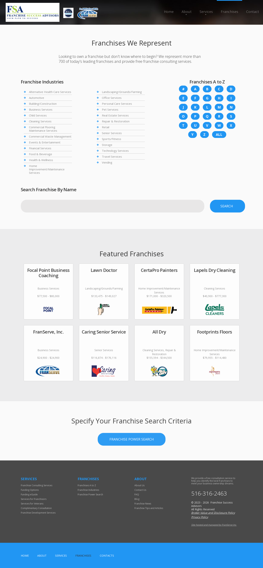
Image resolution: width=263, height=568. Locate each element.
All (219, 134)
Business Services (40, 109)
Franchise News (142, 503)
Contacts (107, 555)
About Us (139, 485)
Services (206, 11)
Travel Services (112, 156)
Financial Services (40, 148)
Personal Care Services (117, 103)
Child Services (38, 115)
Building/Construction (43, 103)
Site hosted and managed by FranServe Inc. (214, 524)
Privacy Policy (199, 517)
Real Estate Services (115, 115)
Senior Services (112, 133)
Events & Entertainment (44, 142)
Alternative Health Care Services (50, 92)
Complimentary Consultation (36, 508)
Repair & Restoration (116, 121)
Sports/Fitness (111, 139)
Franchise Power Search (131, 460)
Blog (136, 499)
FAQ (136, 494)
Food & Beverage (40, 154)
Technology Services (115, 151)
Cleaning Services (40, 121)
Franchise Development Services (38, 512)
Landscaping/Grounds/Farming (122, 92)
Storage (107, 145)
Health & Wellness (41, 160)
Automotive (36, 98)
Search (226, 206)
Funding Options (30, 490)
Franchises (229, 11)
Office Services (112, 98)
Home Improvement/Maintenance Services (47, 169)
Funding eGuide (29, 494)
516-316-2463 (209, 493)
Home (169, 11)
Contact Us (140, 490)
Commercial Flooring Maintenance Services (43, 128)
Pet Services (110, 109)
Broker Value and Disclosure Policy (213, 513)
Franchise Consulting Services (36, 485)
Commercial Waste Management (50, 136)
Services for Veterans (32, 503)
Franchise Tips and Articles (148, 508)
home (25, 555)
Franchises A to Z (87, 485)
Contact (252, 11)
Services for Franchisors (33, 499)
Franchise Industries (88, 490)
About (187, 11)
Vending (107, 162)
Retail (105, 127)
